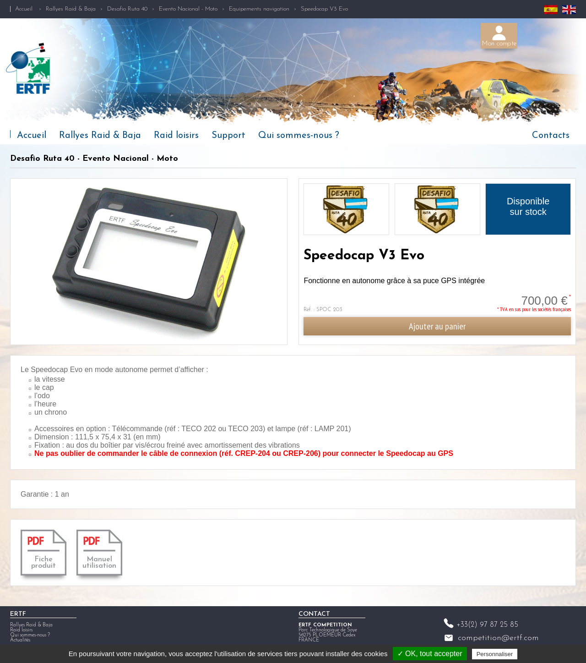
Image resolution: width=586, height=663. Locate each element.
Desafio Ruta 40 (127, 9)
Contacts (551, 135)
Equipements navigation (259, 9)
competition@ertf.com (498, 638)
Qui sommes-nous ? (298, 135)
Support (228, 135)
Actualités (20, 640)
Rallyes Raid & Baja (71, 9)
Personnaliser (495, 654)
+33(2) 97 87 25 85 (487, 625)
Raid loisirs (176, 135)
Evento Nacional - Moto (188, 9)
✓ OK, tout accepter (429, 654)
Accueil (24, 9)
